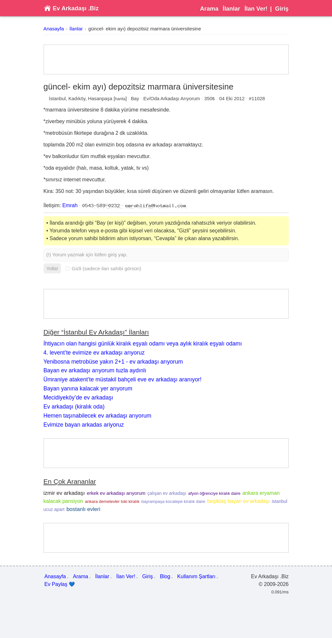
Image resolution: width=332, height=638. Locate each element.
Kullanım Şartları (196, 576)
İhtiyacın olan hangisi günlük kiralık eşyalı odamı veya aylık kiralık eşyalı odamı (143, 343)
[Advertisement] (166, 59)
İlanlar (231, 8)
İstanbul (57, 98)
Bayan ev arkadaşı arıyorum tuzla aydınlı (95, 370)
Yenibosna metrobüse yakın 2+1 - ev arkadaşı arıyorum (113, 361)
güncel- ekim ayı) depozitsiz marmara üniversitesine (144, 28)
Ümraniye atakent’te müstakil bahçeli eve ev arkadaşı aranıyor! (123, 379)
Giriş (282, 8)
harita (120, 98)
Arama (209, 8)
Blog (165, 576)
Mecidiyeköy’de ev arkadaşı (78, 397)
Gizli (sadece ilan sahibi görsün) (103, 268)
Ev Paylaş (60, 584)
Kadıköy (77, 98)
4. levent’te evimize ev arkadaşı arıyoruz (94, 352)
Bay (135, 98)
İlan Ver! (256, 8)
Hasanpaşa (100, 98)
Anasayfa (54, 28)
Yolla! (52, 268)
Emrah (69, 205)
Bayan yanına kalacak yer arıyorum (88, 388)
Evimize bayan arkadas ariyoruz (84, 424)
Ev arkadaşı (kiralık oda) (74, 406)
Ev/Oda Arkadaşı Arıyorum (171, 98)
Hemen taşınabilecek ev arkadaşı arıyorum (97, 415)
